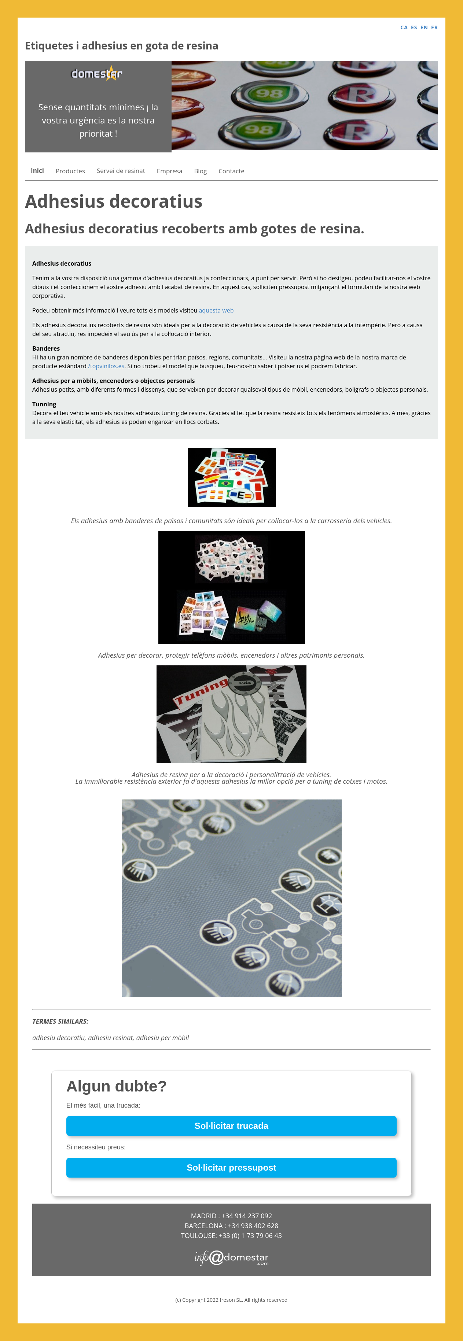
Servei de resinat (121, 170)
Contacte (231, 171)
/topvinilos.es (106, 366)
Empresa (170, 171)
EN (424, 27)
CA (404, 27)
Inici (37, 170)
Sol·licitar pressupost (231, 1167)
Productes (70, 171)
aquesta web (216, 310)
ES (414, 27)
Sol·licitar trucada (231, 1126)
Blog (200, 171)
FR (434, 27)
